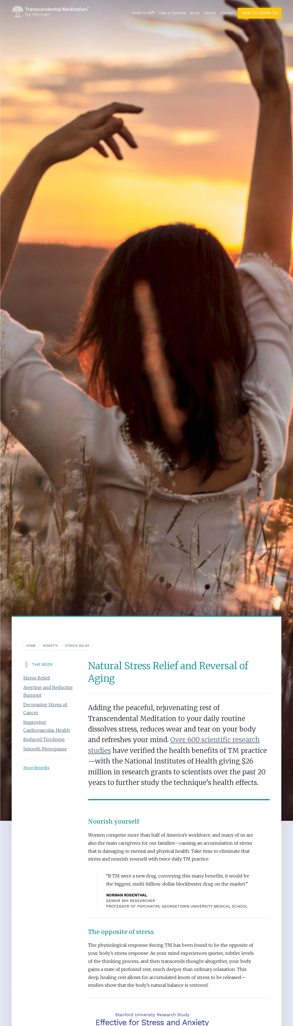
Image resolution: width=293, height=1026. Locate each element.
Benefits (50, 646)
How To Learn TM (259, 13)
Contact (228, 13)
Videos (210, 13)
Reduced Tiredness (44, 739)
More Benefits (36, 767)
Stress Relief (77, 646)
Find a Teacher (172, 13)
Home (31, 646)
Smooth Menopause (45, 749)
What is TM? (143, 13)
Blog (194, 13)
